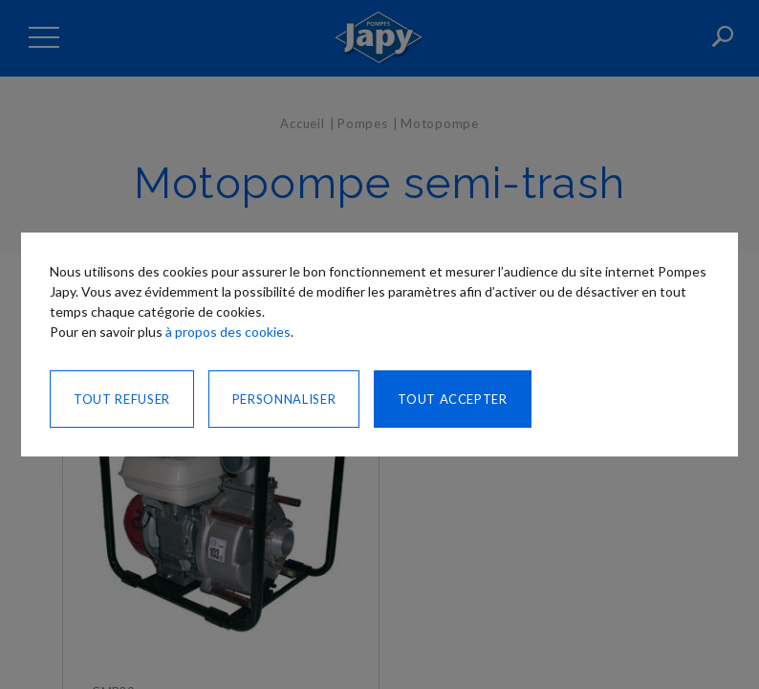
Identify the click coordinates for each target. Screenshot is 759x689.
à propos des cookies (228, 331)
